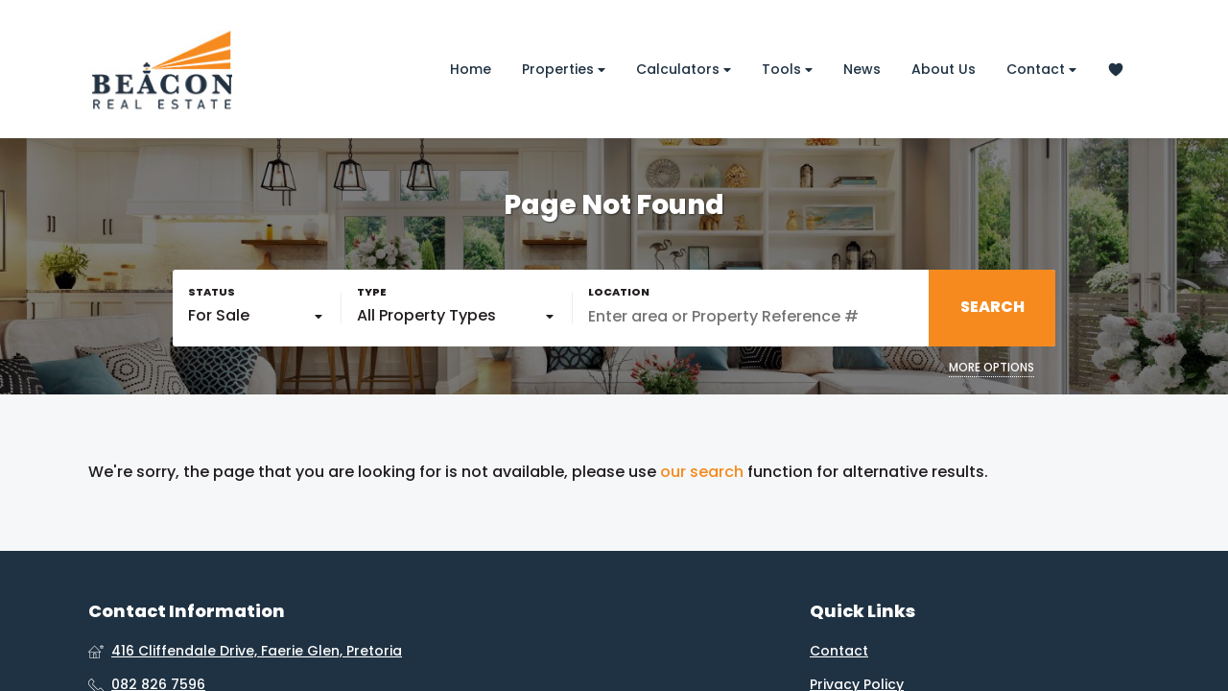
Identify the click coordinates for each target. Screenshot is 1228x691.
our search (702, 472)
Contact (1041, 69)
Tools (787, 69)
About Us (943, 69)
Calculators (683, 69)
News (862, 69)
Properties (563, 69)
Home (470, 69)
